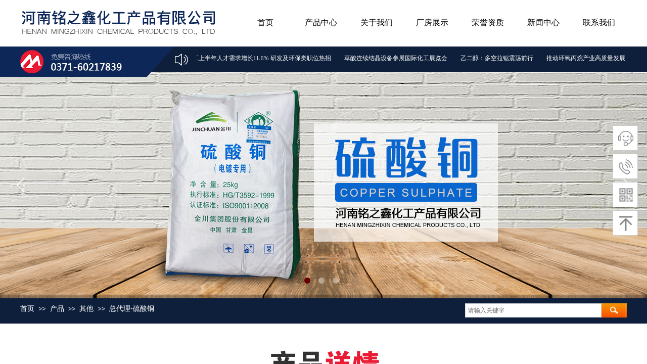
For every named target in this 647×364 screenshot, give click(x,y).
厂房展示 (432, 22)
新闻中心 (543, 22)
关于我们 (376, 22)
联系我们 (599, 22)
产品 (57, 308)
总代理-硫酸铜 (131, 308)
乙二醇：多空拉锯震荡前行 (497, 58)
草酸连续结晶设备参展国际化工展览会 (396, 58)
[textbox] (533, 310)
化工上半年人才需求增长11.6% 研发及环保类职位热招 (260, 58)
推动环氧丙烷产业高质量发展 (586, 58)
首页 (265, 22)
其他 (86, 308)
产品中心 (321, 22)
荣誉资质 (488, 22)
